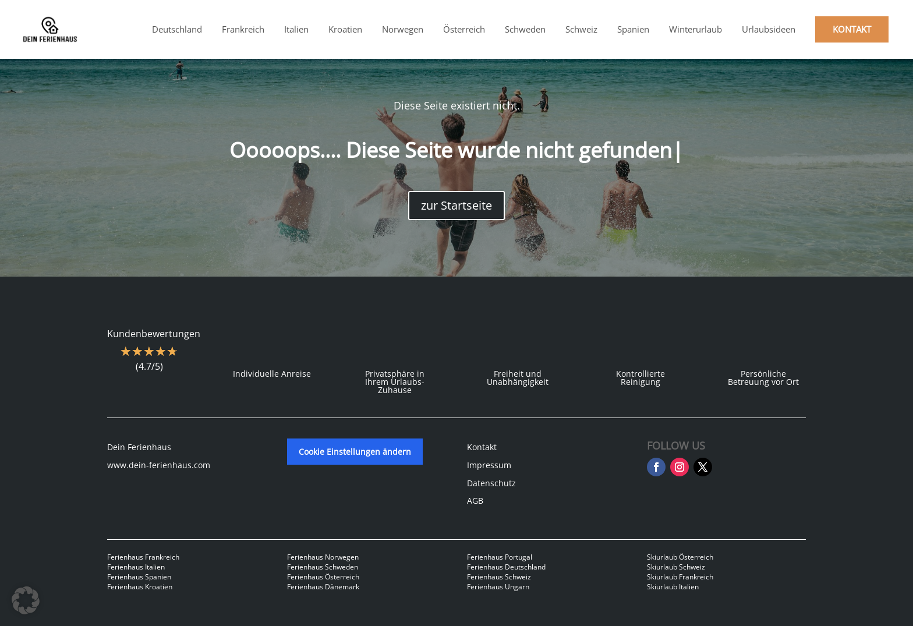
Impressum (489, 465)
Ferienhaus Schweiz (499, 577)
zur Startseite (456, 205)
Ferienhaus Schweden (322, 567)
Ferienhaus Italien (136, 567)
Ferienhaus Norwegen (323, 557)
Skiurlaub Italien (673, 587)
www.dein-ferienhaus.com (158, 465)
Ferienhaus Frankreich (143, 557)
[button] (25, 600)
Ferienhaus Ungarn (498, 587)
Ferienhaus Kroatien (139, 587)
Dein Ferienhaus (139, 446)
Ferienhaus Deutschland (506, 567)
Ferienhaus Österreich (323, 577)
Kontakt (482, 446)
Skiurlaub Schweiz (676, 567)
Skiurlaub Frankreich (680, 577)
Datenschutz (491, 483)
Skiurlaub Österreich (680, 557)
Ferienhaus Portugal (499, 557)
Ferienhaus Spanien (139, 577)
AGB (475, 500)
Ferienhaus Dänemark (323, 587)
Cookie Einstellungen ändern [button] (355, 451)
